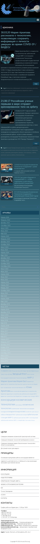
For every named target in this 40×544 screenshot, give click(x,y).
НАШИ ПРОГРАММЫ (6, 477)
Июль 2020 (4, 293)
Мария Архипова (17, 90)
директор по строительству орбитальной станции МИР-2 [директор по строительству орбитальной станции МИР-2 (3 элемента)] (22, 394)
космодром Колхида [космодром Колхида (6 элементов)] (13, 412)
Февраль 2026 (5, 220)
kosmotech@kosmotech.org (9, 527)
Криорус (21, 152)
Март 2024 (4, 255)
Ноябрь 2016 (5, 347)
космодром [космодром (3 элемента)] (4, 411)
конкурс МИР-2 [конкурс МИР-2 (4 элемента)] (35, 396)
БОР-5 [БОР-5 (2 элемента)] (22, 371)
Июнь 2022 (4, 279)
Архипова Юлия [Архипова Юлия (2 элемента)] (16, 371)
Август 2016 (4, 355)
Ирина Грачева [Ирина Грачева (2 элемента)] (30, 374)
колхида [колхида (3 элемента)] (25, 396)
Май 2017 (4, 336)
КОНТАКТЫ (4, 498)
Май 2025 (4, 233)
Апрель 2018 (5, 326)
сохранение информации (8, 93)
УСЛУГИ (3, 495)
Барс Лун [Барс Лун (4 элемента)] (26, 371)
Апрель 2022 (5, 282)
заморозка (9, 88)
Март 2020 (4, 301)
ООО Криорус (28, 152)
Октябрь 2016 (5, 350)
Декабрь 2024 (5, 242)
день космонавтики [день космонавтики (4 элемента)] (16, 391)
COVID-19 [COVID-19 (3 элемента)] (10, 371)
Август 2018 (4, 315)
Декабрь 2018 (5, 312)
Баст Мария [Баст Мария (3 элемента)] (32, 371)
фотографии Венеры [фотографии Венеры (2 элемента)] (30, 420)
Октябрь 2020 (5, 290)
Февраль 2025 (5, 239)
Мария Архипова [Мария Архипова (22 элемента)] (8, 381)
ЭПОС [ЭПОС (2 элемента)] (24, 387)
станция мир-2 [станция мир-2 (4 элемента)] (21, 420)
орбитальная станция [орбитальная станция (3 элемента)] (21, 414)
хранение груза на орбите (8, 155)
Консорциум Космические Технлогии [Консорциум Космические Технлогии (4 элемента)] (11, 378)
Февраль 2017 (5, 342)
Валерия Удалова (20, 148)
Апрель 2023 (5, 274)
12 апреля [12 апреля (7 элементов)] (4, 371)
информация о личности (19, 88)
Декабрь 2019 (5, 304)
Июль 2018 (4, 317)
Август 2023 (4, 269)
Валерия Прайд (11, 148)
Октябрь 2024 (5, 244)
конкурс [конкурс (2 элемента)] (28, 396)
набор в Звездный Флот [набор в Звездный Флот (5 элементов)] (8, 414)
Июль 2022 (4, 277)
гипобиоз (28, 148)
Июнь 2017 (4, 334)
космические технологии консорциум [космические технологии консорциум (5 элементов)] (22, 408)
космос (3, 152)
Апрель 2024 (5, 252)
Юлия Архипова (20, 155)
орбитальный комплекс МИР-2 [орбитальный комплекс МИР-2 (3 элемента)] (21, 417)
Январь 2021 (5, 288)
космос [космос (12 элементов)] (23, 411)
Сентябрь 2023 (5, 266)
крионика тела (8, 90)
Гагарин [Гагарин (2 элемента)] (6, 374)
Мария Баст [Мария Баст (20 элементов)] (22, 381)
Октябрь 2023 (5, 263)
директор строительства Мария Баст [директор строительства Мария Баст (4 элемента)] (11, 396)
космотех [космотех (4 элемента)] (28, 411)
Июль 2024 (4, 250)
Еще (36, 84)
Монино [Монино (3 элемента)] (21, 387)
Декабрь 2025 (5, 223)
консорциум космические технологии (11, 150)
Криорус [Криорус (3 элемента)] (24, 378)
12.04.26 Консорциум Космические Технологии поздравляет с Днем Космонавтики (26, 167)
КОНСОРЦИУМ (5, 474)
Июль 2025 (4, 231)
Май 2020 (4, 296)
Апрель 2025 (5, 236)
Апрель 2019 (5, 309)
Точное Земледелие (6, 491)
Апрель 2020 (5, 298)
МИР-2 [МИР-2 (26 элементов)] (30, 377)
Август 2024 (4, 247)
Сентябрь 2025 (5, 225)
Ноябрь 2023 (5, 261)
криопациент (14, 152)
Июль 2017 (4, 331)
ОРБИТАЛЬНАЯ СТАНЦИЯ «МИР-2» (10, 481)
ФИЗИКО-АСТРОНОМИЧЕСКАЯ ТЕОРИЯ (12, 484)
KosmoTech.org (25, 541)
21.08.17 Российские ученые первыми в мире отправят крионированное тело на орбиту (19, 103)
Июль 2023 (4, 271)
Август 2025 (4, 228)
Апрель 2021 (5, 285)
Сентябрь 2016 (5, 353)
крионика (29, 88)
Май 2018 (4, 323)
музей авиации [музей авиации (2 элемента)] (35, 411)
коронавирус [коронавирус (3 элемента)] (18, 405)
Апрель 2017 (5, 339)
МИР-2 (31, 90)
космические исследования (30, 150)
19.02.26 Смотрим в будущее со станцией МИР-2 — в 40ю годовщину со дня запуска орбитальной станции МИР (25, 180)
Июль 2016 (4, 358)
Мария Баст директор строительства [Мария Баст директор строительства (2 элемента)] (25, 384)
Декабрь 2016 (5, 345)
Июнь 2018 (4, 320)
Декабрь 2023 (5, 258)
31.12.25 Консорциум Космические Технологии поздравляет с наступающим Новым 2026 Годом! (26, 194)
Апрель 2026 (5, 217)
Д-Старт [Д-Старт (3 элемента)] (10, 374)
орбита (34, 152)
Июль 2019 (4, 307)
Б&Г (2, 488)
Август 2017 (4, 328)
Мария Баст (26, 90)
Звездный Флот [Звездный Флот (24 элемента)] (19, 373)
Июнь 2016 (4, 361)
